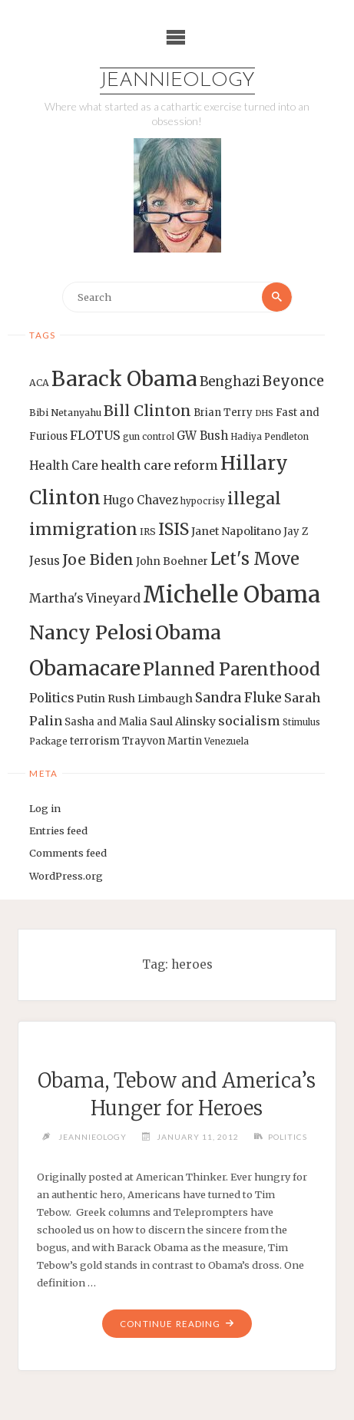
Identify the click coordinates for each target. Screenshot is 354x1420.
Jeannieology (177, 81)
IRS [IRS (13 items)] (148, 531)
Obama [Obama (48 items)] (188, 632)
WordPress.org (66, 876)
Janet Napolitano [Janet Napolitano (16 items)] (236, 531)
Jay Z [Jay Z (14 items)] (295, 531)
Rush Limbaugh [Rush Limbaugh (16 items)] (150, 698)
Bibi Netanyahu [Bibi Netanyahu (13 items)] (65, 412)
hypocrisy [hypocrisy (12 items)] (202, 501)
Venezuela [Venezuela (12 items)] (226, 741)
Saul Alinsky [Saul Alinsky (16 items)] (183, 721)
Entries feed (58, 830)
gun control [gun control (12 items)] (148, 436)
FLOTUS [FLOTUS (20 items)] (95, 435)
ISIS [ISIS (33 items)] (173, 529)
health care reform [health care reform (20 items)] (159, 465)
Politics (287, 1136)
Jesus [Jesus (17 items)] (44, 560)
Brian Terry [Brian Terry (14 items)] (223, 412)
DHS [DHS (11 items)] (264, 413)
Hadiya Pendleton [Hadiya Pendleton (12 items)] (269, 436)
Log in (45, 808)
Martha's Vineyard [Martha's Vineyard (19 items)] (85, 598)
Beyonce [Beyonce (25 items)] (293, 381)
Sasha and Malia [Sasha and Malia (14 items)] (106, 721)
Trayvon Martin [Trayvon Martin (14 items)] (162, 741)
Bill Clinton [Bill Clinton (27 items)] (147, 410)
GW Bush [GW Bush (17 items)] (202, 435)
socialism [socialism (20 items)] (249, 720)
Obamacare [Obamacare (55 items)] (85, 668)
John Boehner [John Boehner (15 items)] (172, 561)
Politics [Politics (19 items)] (51, 697)
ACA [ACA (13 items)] (39, 382)
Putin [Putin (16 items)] (90, 698)
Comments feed (68, 853)
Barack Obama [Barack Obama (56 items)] (124, 378)
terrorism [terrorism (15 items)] (95, 741)
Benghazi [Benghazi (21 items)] (230, 382)
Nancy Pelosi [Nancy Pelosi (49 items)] (91, 632)
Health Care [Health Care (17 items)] (63, 465)
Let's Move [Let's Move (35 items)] (254, 559)
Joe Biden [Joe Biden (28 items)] (98, 559)
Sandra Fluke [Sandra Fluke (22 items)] (238, 697)
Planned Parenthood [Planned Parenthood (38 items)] (231, 669)
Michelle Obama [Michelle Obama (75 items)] (231, 594)
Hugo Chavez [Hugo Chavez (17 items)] (140, 500)
